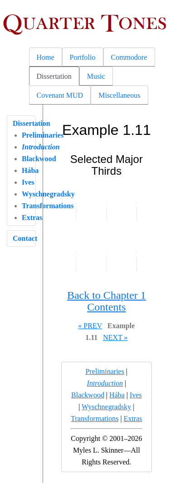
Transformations (94, 418)
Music (96, 76)
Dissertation (54, 76)
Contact (25, 238)
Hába (30, 170)
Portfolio (83, 57)
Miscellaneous (119, 95)
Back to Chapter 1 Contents (106, 301)
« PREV (90, 326)
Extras (32, 217)
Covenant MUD (60, 95)
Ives (28, 182)
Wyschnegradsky (106, 407)
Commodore (129, 57)
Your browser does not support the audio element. (76, 214)
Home (45, 57)
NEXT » (115, 337)
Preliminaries (105, 371)
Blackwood (39, 159)
